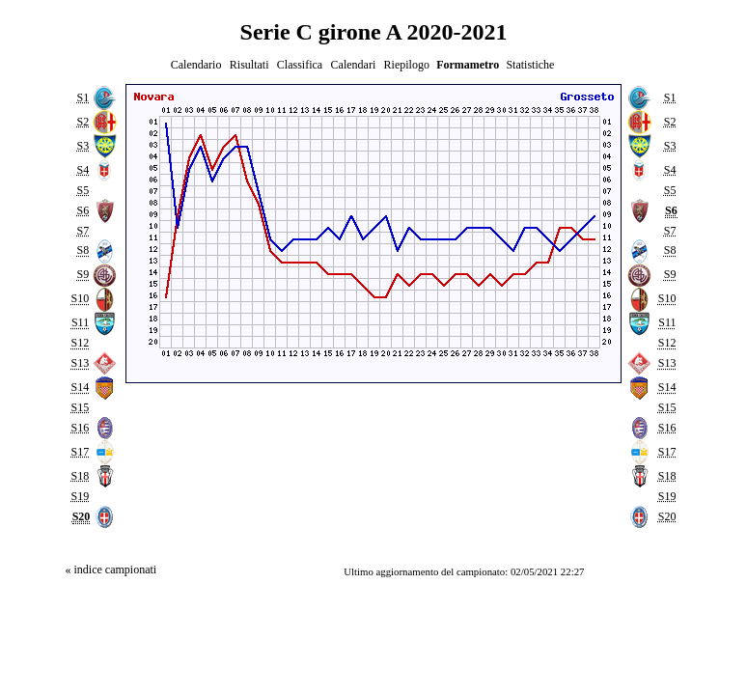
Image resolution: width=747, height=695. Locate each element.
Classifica (299, 64)
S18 (79, 476)
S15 (79, 407)
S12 (79, 343)
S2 (82, 121)
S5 (82, 190)
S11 (80, 323)
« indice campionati (110, 569)
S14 (79, 387)
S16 (79, 427)
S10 (79, 299)
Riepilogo (406, 64)
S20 (667, 516)
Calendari (353, 64)
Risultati (249, 64)
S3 (82, 146)
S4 (82, 170)
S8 (82, 251)
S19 (79, 496)
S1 (82, 97)
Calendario (196, 64)
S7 (82, 230)
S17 (79, 452)
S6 (82, 210)
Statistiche (530, 64)
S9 (82, 275)
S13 (79, 363)
